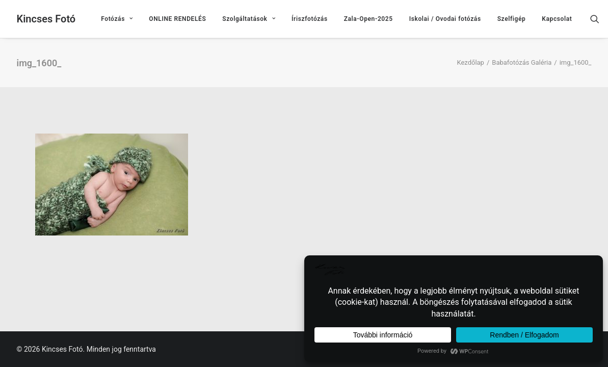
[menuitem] (117, 19)
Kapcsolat (557, 18)
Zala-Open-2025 (368, 18)
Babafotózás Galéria (521, 62)
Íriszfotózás (310, 18)
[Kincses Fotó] (46, 19)
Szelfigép (511, 18)
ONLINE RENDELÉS (177, 18)
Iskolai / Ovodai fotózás (445, 18)
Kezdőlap (470, 62)
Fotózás (117, 18)
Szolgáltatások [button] (248, 18)
